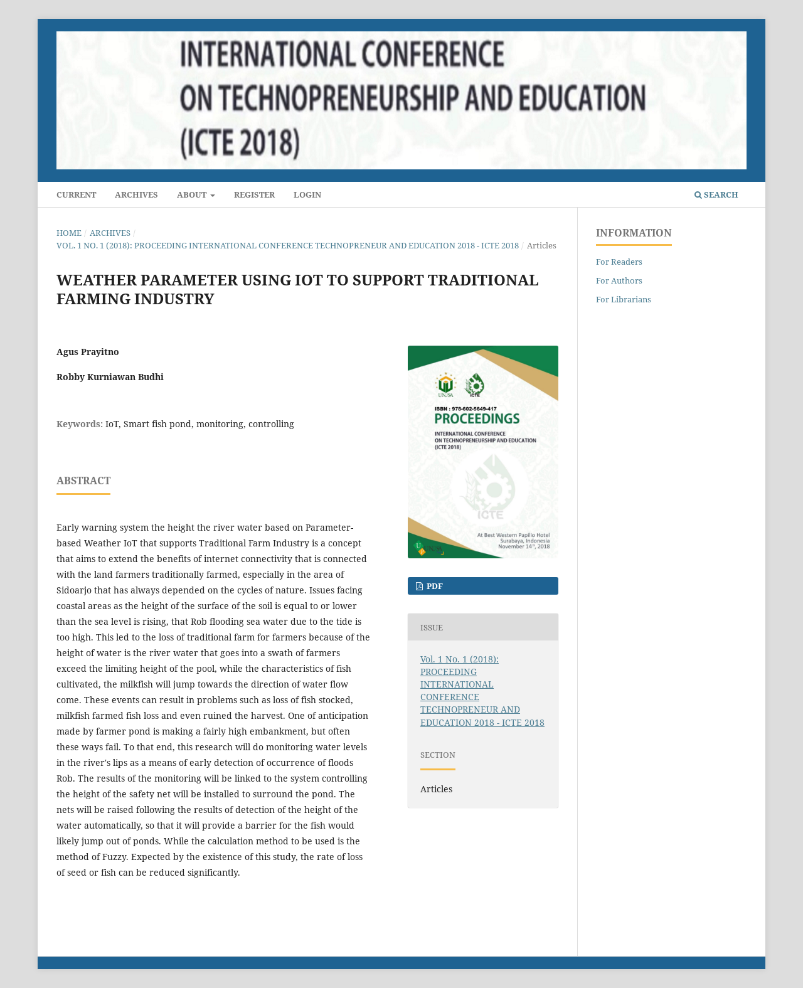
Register (254, 194)
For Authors (619, 280)
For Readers (619, 261)
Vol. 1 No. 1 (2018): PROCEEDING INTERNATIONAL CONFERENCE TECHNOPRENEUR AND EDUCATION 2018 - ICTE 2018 (287, 245)
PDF (434, 586)
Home (69, 232)
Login (307, 194)
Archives (136, 194)
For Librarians (623, 299)
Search (716, 194)
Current (76, 194)
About (192, 194)
